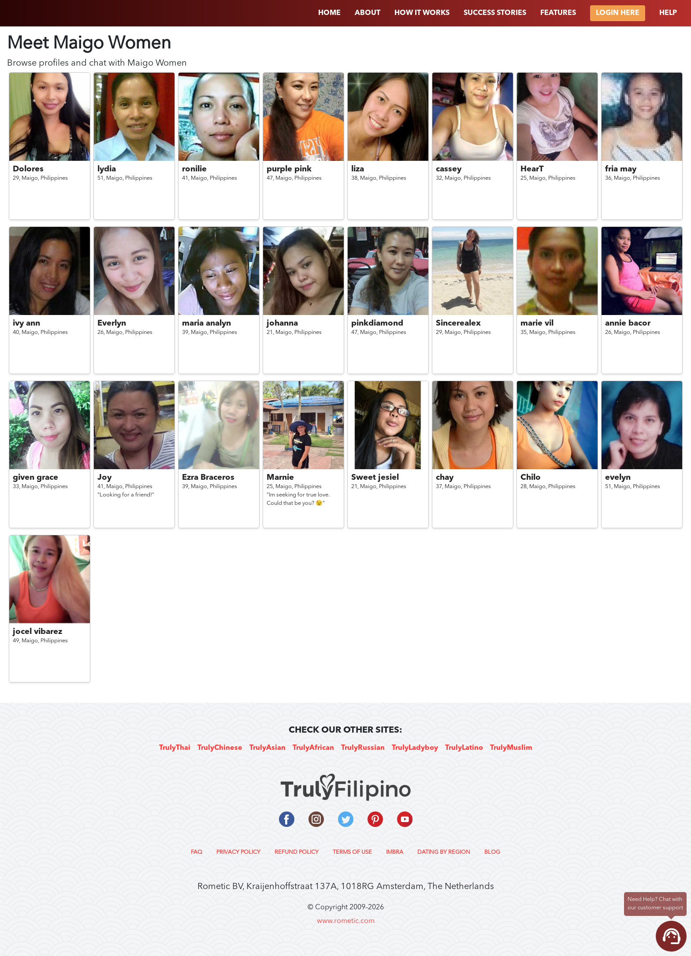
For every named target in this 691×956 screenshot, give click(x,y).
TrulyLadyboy (415, 748)
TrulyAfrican (313, 748)
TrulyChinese (219, 748)
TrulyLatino (464, 748)
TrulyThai (174, 748)
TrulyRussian (363, 748)
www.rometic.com (346, 921)
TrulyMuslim (511, 748)
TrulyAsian (267, 748)
